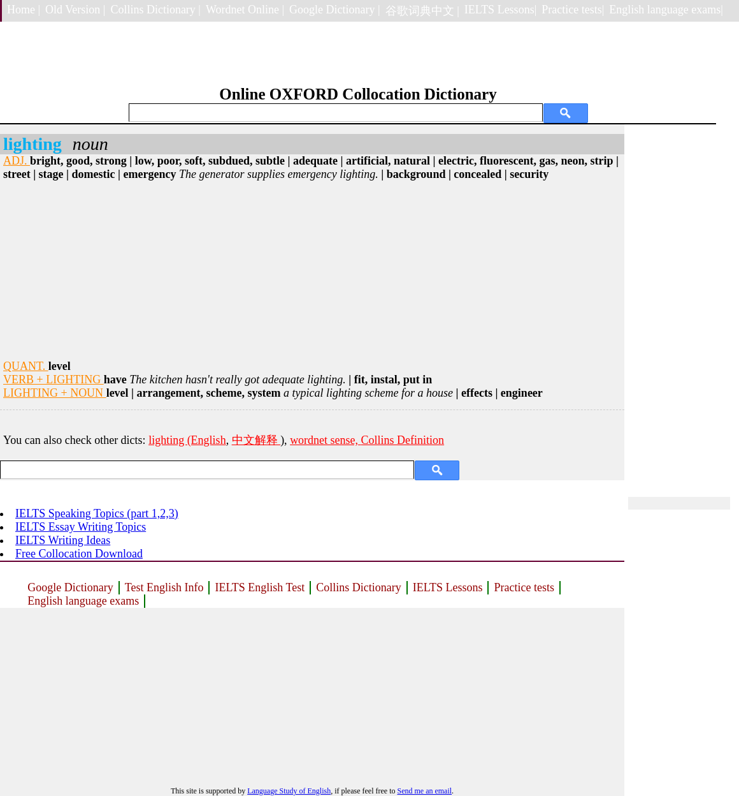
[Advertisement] (312, 270)
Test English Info (164, 587)
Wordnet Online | (245, 9)
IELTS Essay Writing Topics (80, 526)
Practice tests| (573, 9)
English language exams (83, 600)
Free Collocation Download (79, 553)
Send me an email (424, 790)
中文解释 (256, 440)
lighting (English (187, 440)
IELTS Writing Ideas (62, 540)
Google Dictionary (70, 587)
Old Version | (75, 9)
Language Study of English (289, 790)
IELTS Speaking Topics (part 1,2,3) (96, 513)
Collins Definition (403, 440)
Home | (23, 9)
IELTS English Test (260, 587)
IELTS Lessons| (500, 9)
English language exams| (666, 9)
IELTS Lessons (448, 587)
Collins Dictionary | (155, 9)
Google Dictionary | (334, 9)
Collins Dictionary (358, 587)
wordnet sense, (325, 440)
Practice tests (524, 587)
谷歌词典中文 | (422, 10)
